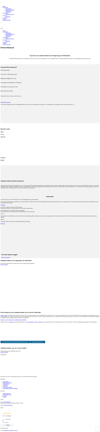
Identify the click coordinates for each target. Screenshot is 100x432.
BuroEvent (3, 223)
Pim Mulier (3, 205)
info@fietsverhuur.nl (8, 405)
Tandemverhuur (4, 315)
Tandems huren (6, 383)
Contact (4, 396)
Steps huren (5, 385)
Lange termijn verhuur (7, 387)
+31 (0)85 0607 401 (7, 401)
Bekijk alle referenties (5, 257)
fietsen (35, 322)
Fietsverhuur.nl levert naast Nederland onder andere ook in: (15, 342)
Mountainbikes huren (7, 382)
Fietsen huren (6, 381)
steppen (40, 322)
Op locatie (5, 386)
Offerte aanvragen (4, 264)
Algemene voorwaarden (9, 430)
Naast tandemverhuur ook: (37, 342)
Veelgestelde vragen (7, 394)
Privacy (16, 430)
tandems (11, 322)
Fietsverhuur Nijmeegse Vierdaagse (10, 388)
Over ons (5, 395)
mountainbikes (31, 322)
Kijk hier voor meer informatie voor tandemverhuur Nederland (13, 319)
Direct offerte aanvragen (5, 102)
